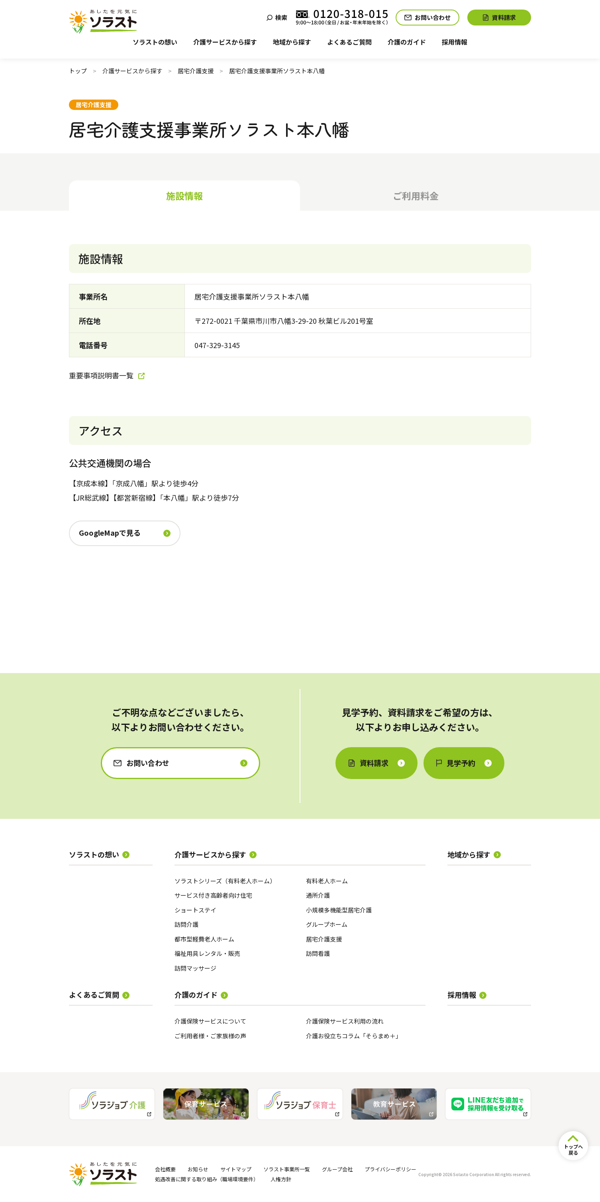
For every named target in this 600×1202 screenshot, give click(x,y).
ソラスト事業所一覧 (286, 1169)
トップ (78, 71)
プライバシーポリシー (390, 1169)
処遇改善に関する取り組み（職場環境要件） (207, 1179)
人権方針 (281, 1179)
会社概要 (165, 1169)
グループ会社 (337, 1169)
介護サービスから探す (132, 71)
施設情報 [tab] (184, 195)
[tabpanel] (300, 438)
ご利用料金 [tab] (416, 195)
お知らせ (198, 1169)
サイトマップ (235, 1169)
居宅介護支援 (196, 71)
